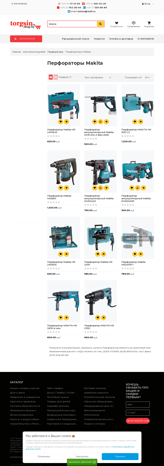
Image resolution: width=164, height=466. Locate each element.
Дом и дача (17, 392)
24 (147, 77)
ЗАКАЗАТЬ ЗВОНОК (80, 462)
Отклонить (44, 456)
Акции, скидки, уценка (24, 388)
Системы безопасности (25, 406)
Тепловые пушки (58, 397)
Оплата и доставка (121, 38)
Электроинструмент (23, 410)
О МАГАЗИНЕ (146, 38)
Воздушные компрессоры (63, 414)
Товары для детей (58, 401)
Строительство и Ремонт (26, 423)
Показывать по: (133, 77)
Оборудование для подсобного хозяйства (100, 406)
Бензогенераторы (22, 414)
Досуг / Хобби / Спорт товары (63, 392)
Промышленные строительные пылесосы (63, 410)
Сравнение (133, 24)
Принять (120, 456)
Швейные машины (96, 392)
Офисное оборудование (100, 401)
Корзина (149, 24)
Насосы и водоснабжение (26, 419)
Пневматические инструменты (100, 419)
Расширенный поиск (75, 38)
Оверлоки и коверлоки (25, 397)
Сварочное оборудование (63, 419)
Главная (16, 52)
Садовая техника (58, 406)
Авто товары (55, 388)
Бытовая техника (95, 388)
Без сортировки (98, 77)
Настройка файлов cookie (20, 457)
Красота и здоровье (23, 401)
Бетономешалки (94, 410)
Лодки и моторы (94, 423)
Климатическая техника (99, 397)
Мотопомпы (92, 414)
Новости (99, 38)
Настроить (82, 456)
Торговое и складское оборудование (63, 423)
